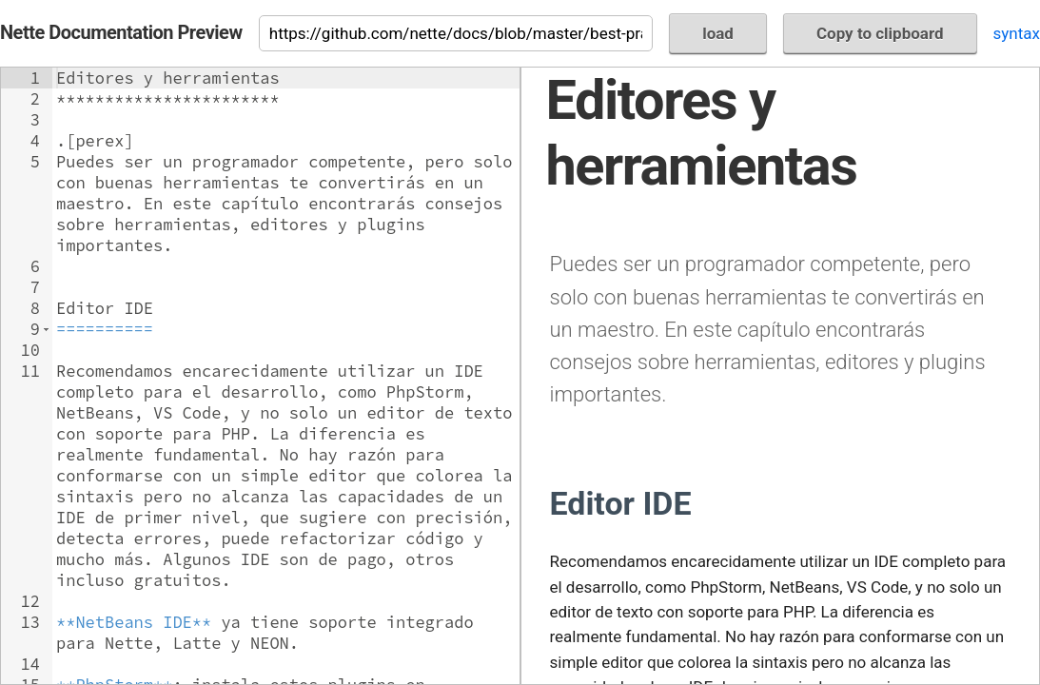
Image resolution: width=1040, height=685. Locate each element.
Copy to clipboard (880, 33)
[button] (46, 329)
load (718, 33)
